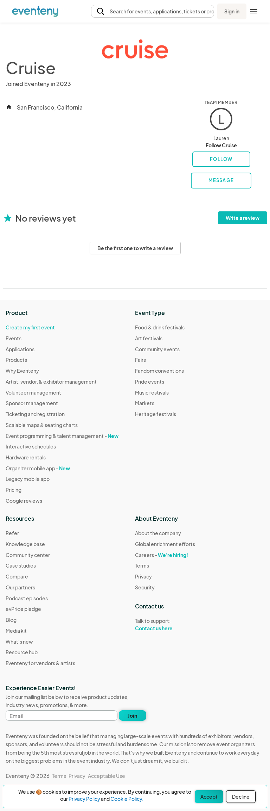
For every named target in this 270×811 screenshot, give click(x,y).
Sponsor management (32, 403)
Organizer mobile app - (38, 468)
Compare (17, 576)
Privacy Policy (84, 798)
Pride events (149, 381)
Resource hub (22, 652)
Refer (12, 533)
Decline (241, 796)
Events (13, 338)
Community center (28, 555)
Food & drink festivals (160, 327)
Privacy (143, 576)
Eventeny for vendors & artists (40, 663)
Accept (209, 796)
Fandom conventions (159, 370)
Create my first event (30, 327)
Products (16, 360)
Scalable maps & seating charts (42, 425)
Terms (142, 565)
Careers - (161, 555)
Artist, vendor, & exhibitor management (51, 381)
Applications (20, 349)
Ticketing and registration (35, 414)
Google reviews (24, 500)
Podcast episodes (27, 598)
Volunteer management (33, 392)
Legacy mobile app (28, 479)
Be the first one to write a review (135, 248)
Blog (11, 620)
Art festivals (148, 338)
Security (145, 587)
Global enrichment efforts (165, 544)
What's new (19, 641)
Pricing (13, 490)
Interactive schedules (31, 446)
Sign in (231, 11)
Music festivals (152, 392)
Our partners (20, 587)
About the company (158, 533)
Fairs (140, 360)
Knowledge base (25, 544)
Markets (144, 403)
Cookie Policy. (126, 798)
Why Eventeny (22, 370)
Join (132, 715)
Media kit (16, 630)
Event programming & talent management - (62, 436)
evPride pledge (23, 609)
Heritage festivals (155, 414)
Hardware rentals (26, 457)
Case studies (21, 565)
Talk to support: (165, 625)
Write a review (242, 218)
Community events (157, 349)
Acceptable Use (106, 776)
